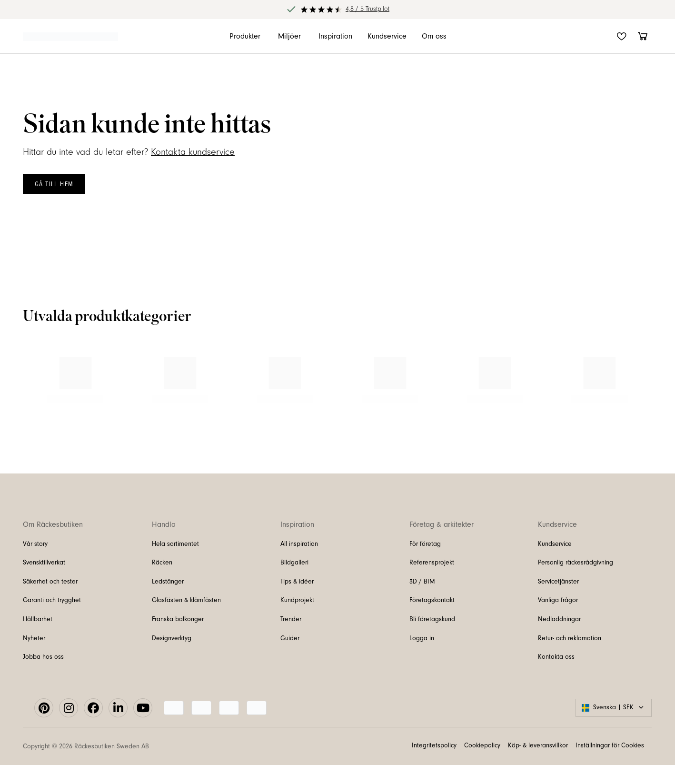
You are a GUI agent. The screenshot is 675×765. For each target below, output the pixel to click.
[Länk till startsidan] (70, 36)
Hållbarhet (37, 619)
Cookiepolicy (482, 745)
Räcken (162, 562)
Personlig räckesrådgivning (575, 562)
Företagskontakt (432, 600)
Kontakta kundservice (193, 152)
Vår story (35, 544)
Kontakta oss (556, 657)
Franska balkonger (178, 619)
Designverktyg (171, 638)
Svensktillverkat (44, 562)
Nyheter (34, 638)
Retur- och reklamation (569, 638)
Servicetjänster (558, 581)
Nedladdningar (559, 619)
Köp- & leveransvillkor (538, 745)
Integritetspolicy (434, 745)
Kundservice (555, 544)
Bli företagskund (432, 619)
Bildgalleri (294, 562)
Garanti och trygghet (52, 600)
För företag (425, 544)
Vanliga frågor (558, 600)
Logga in (421, 638)
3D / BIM (422, 581)
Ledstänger (168, 581)
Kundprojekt (297, 600)
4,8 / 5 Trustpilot (367, 9)
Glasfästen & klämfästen (186, 600)
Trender (290, 619)
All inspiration (299, 544)
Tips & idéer (297, 581)
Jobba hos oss (43, 657)
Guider (289, 638)
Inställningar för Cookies (610, 745)
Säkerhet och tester (50, 581)
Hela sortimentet (175, 544)
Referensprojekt (431, 562)
